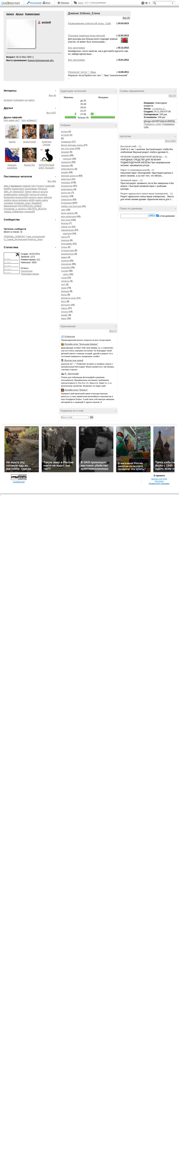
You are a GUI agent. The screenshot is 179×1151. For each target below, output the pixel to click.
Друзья (19, 14)
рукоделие (66, 264)
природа (65, 240)
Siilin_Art (8, 191)
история (65, 135)
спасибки (65, 267)
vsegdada (8, 203)
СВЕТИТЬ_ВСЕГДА (37, 209)
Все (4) (52, 95)
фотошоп (65, 305)
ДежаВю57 (37, 203)
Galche (12, 142)
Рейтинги (65, 2)
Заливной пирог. (129, 180)
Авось (80, 2)
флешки (65, 291)
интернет (8, 100)
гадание (65, 155)
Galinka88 (50, 186)
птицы (64, 247)
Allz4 (33, 186)
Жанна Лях (29, 165)
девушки (65, 165)
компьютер (66, 199)
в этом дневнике (166, 216)
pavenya (32, 197)
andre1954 (23, 194)
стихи (64, 277)
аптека (64, 131)
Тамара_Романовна (13, 211)
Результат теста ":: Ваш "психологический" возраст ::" (85, 73)
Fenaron (41, 186)
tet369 (32, 200)
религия (65, 260)
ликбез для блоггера (71, 206)
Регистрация (36, 2)
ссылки (64, 271)
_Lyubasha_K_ (159, 108)
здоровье (65, 182)
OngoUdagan (31, 189)
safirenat (48, 197)
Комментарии (32, 14)
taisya (15, 200)
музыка (64, 223)
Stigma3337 (18, 191)
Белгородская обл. (44, 60)
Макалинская (10, 206)
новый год (66, 226)
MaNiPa (7, 189)
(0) (140, 146)
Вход (48, 2)
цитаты (64, 311)
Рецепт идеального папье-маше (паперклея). (144, 193)
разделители (67, 254)
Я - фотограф (71, 373)
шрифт (64, 315)
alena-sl (36, 191)
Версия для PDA (159, 479)
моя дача (65, 220)
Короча (31, 60)
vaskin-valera (41, 200)
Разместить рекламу (159, 483)
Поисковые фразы (30, 274)
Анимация (66, 142)
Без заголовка (76, 47)
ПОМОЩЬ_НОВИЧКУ (14, 236)
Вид (147, 3)
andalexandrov (11, 194)
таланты (65, 281)
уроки (64, 288)
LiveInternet (11, 3)
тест (63, 284)
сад (26, 100)
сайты (66, 274)
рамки (64, 257)
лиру (63, 209)
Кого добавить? (29, 120)
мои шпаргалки (68, 216)
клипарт (65, 196)
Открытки (69, 336)
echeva (43, 194)
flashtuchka (9, 197)
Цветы (64, 308)
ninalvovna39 (29, 142)
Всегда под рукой (73, 360)
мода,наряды (67, 213)
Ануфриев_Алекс (22, 203)
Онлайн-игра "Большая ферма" (81, 344)
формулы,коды (68, 298)
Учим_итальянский (35, 236)
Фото (63, 301)
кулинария (18, 100)
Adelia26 (26, 186)
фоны (64, 294)
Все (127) (51, 113)
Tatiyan (28, 191)
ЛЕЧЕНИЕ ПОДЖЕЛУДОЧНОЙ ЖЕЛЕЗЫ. (141, 157)
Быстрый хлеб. (128, 146)
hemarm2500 (21, 197)
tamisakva (23, 200)
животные (66, 179)
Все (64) (52, 181)
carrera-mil (34, 194)
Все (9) (126, 18)
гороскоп (67, 159)
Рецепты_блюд (35, 239)
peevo (40, 197)
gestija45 (39, 22)
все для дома (67, 148)
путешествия (67, 250)
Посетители (26, 271)
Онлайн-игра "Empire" (76, 390)
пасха (64, 237)
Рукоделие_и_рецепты (15, 209)
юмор (63, 318)
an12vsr (44, 191)
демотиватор (67, 169)
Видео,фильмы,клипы (72, 145)
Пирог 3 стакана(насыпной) (135, 170)
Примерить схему (152, 124)
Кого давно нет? (12, 120)
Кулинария (66, 203)
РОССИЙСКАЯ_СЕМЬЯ (29, 206)
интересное (67, 186)
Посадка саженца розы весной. (86, 35)
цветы (31, 100)
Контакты (159, 481)
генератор (66, 162)
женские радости (69, 176)
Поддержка (142, 3)
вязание (65, 152)
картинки (67, 233)
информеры (67, 189)
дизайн (64, 172)
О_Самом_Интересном (15, 239)
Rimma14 (42, 189)
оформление (67, 230)
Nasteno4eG (18, 189)
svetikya (7, 200)
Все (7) (113, 331)
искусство (66, 193)
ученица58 (29, 211)
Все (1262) (170, 141)
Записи (10, 14)
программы (66, 243)
